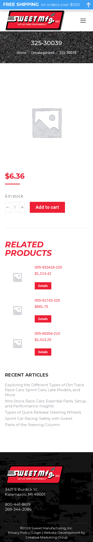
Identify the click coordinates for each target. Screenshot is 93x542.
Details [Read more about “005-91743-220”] (43, 319)
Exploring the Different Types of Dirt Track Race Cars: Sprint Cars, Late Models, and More (44, 389)
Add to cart (47, 207)
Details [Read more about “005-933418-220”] (43, 286)
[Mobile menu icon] (83, 21)
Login (36, 533)
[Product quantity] (15, 207)
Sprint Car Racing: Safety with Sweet (38, 418)
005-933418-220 (48, 267)
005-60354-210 (47, 333)
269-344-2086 (18, 509)
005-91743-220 (47, 300)
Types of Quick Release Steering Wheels (43, 412)
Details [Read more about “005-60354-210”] (43, 352)
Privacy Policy (19, 533)
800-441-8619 (18, 504)
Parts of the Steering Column (32, 424)
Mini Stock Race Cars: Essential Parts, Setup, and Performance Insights (46, 403)
